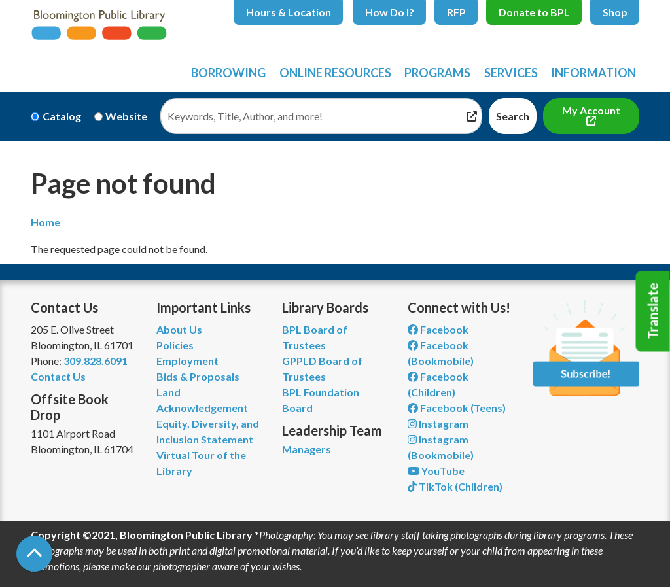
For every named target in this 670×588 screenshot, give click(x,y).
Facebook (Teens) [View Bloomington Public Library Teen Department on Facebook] (457, 408)
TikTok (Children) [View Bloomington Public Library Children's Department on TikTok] (455, 486)
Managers (306, 449)
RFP (456, 12)
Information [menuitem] (593, 72)
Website (126, 116)
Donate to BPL (534, 12)
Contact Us (58, 376)
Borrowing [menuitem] (228, 72)
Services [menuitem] (511, 72)
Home (45, 222)
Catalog (62, 116)
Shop (615, 12)
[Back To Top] (34, 554)
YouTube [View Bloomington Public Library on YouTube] (436, 470)
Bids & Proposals (197, 376)
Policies (175, 345)
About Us (179, 329)
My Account (591, 110)
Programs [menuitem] (437, 72)
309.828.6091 (95, 361)
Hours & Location (288, 12)
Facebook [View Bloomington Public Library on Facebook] (438, 329)
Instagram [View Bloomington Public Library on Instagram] (438, 423)
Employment (187, 361)
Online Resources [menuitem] (335, 72)
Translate (653, 311)
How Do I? (389, 12)
